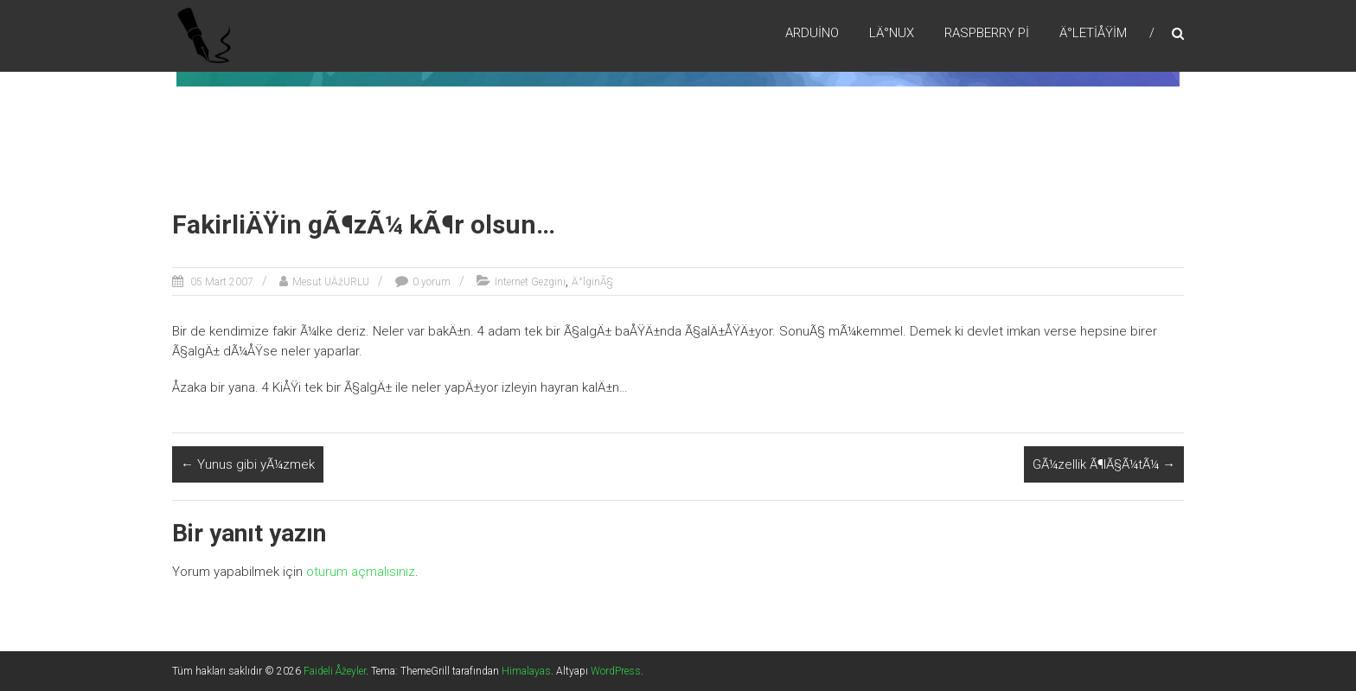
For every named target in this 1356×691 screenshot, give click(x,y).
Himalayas (526, 671)
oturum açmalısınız (360, 571)
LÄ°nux (891, 34)
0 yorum (432, 282)
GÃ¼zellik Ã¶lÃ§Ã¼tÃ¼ (1104, 464)
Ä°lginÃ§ (592, 282)
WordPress (616, 671)
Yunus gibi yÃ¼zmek (248, 464)
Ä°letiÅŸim (1093, 34)
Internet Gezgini (530, 282)
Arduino (812, 34)
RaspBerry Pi (986, 34)
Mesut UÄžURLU (330, 282)
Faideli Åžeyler (335, 671)
